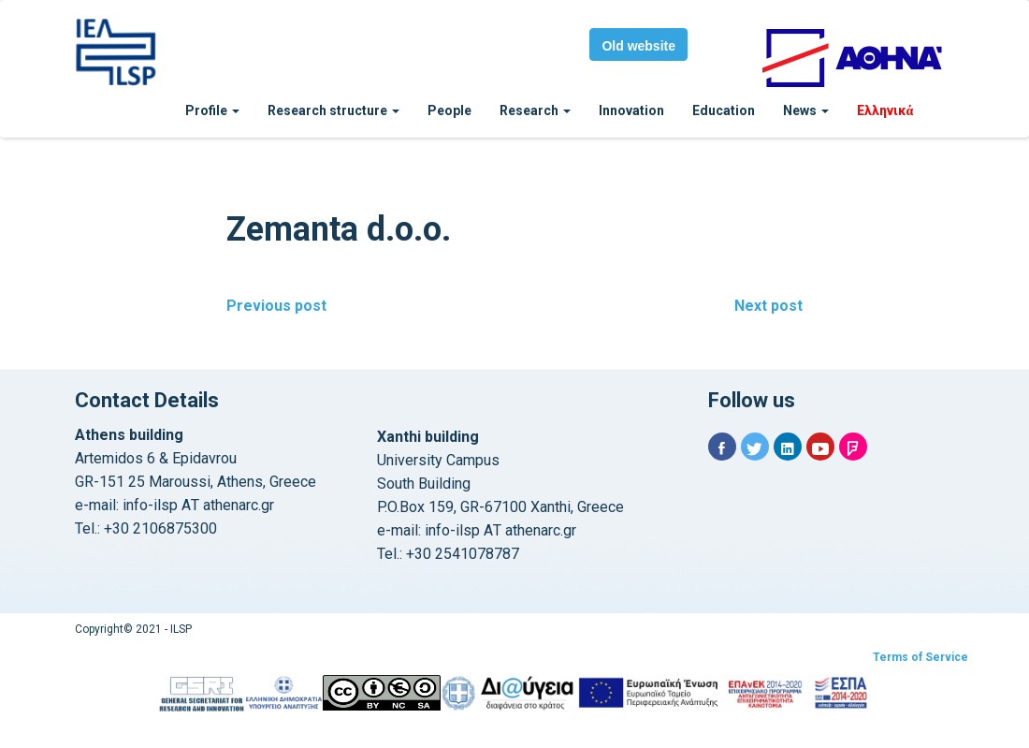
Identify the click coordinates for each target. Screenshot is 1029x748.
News (806, 110)
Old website (638, 45)
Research (535, 110)
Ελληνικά (885, 110)
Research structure (333, 110)
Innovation (631, 110)
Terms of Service (920, 657)
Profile (212, 110)
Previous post (276, 306)
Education (723, 110)
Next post (768, 306)
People (449, 110)
